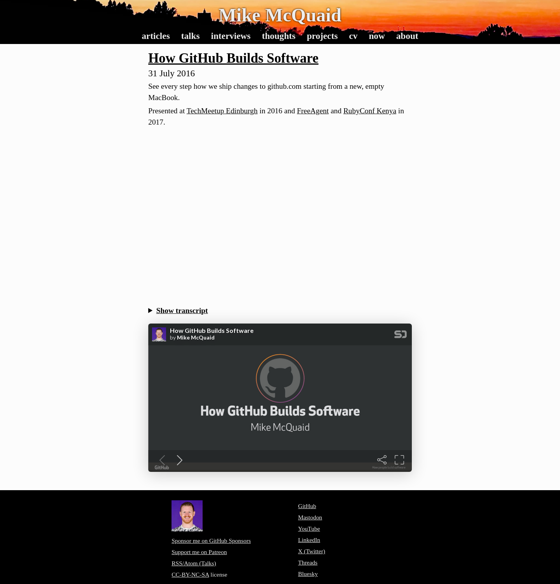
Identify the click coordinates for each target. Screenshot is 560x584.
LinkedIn (309, 540)
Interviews (230, 36)
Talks (190, 36)
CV (353, 36)
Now (377, 36)
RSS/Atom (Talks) (194, 563)
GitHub (307, 506)
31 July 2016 (171, 73)
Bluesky (308, 573)
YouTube (309, 528)
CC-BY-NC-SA (190, 574)
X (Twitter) (311, 551)
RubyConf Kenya (369, 111)
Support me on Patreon (199, 552)
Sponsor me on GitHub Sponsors (211, 540)
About (407, 36)
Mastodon (310, 517)
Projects (322, 36)
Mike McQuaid (280, 15)
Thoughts (278, 36)
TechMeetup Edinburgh (222, 111)
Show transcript (182, 310)
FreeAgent (313, 111)
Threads (307, 562)
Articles (156, 36)
